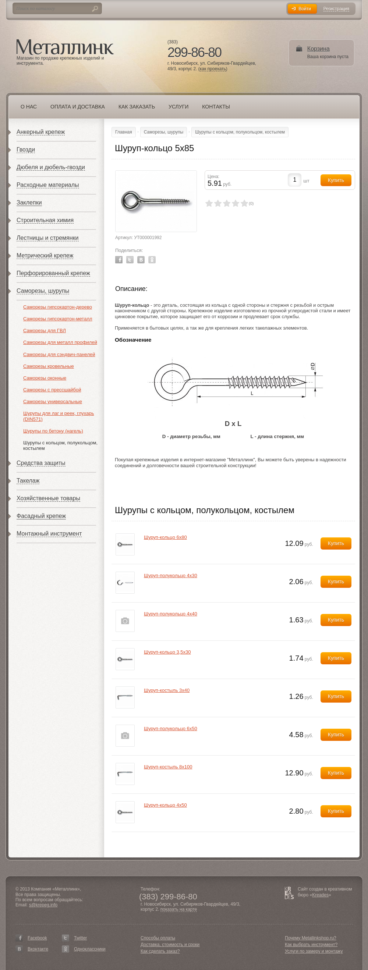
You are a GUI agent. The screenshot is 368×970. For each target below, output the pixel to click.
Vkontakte (141, 259)
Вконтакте (38, 949)
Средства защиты (41, 463)
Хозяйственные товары (48, 498)
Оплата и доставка (77, 107)
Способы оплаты (158, 938)
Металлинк (65, 47)
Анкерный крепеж (41, 132)
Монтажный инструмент (49, 533)
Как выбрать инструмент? (311, 944)
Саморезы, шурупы (43, 291)
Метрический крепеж (45, 255)
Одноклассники (90, 949)
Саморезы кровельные (48, 366)
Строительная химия (45, 220)
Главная (123, 132)
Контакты (216, 107)
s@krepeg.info (43, 904)
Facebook (119, 259)
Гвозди (26, 149)
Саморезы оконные (44, 378)
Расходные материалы (48, 185)
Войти (304, 8)
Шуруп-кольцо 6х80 (165, 537)
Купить (336, 543)
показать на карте (178, 909)
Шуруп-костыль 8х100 (168, 767)
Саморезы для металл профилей (60, 342)
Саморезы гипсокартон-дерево (57, 307)
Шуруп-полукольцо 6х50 (170, 728)
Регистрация (336, 9)
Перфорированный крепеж (53, 273)
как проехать (213, 69)
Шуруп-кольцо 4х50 (165, 805)
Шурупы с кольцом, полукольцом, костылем (240, 132)
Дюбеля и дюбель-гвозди (51, 167)
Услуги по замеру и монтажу (314, 951)
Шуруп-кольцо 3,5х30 (167, 652)
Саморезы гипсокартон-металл (57, 318)
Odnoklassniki (152, 259)
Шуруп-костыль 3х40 (167, 690)
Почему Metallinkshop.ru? (310, 938)
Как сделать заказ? (160, 951)
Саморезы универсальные (52, 401)
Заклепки (29, 202)
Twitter (130, 259)
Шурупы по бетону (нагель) (53, 431)
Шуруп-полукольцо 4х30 (170, 575)
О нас (29, 107)
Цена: (213, 176)
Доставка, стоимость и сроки (170, 944)
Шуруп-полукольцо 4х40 (170, 614)
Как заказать (136, 107)
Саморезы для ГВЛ (44, 330)
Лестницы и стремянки (48, 238)
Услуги (178, 107)
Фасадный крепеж (41, 516)
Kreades (320, 895)
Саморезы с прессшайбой (52, 389)
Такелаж (28, 480)
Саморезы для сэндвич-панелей (59, 354)
